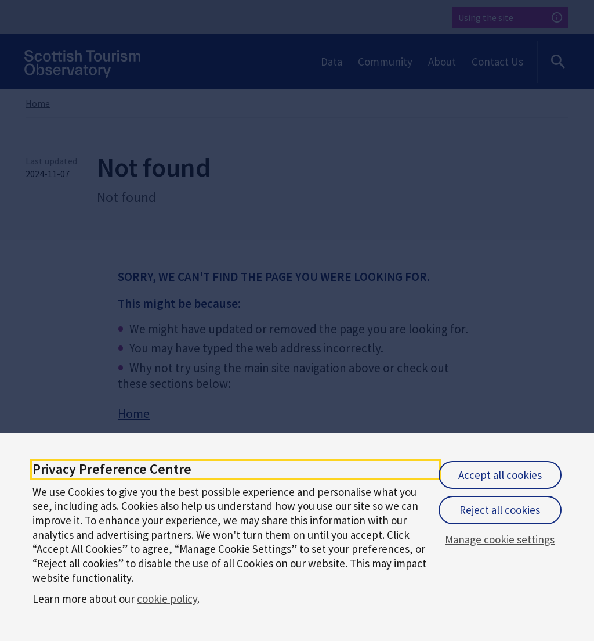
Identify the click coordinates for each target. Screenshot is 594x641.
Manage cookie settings (500, 539)
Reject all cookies (499, 510)
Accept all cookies (500, 475)
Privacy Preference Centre (111, 469)
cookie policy (167, 599)
